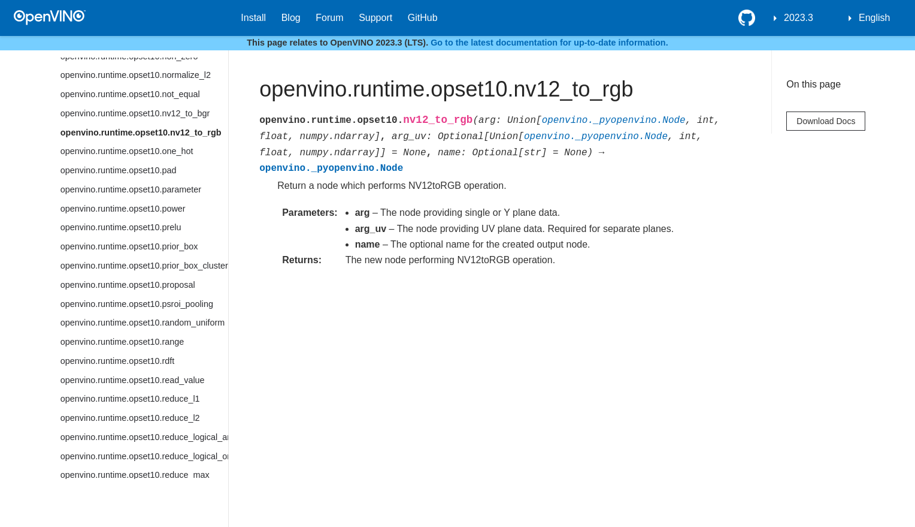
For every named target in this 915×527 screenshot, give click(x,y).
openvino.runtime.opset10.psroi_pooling (136, 304)
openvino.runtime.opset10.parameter (130, 189)
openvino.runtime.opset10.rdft (117, 361)
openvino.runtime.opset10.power (123, 208)
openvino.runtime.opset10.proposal (127, 285)
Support (375, 18)
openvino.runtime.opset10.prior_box (129, 246)
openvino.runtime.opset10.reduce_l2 (130, 418)
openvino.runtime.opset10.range (122, 342)
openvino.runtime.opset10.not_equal (130, 94)
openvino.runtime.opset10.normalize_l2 (135, 75)
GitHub (423, 18)
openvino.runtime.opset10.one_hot (126, 151)
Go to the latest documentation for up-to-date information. (549, 42)
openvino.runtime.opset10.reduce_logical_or (144, 456)
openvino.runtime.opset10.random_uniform (142, 322)
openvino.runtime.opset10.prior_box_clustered (144, 265)
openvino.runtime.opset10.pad (118, 170)
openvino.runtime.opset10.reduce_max (135, 475)
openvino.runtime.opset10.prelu (120, 227)
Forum (329, 18)
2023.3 (798, 18)
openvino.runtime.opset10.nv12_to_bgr (135, 113)
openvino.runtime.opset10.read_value (132, 380)
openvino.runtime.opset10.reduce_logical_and (144, 437)
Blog (291, 18)
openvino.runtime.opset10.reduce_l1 (130, 398)
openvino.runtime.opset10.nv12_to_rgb (141, 132)
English (874, 18)
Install (253, 18)
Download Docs (825, 121)
